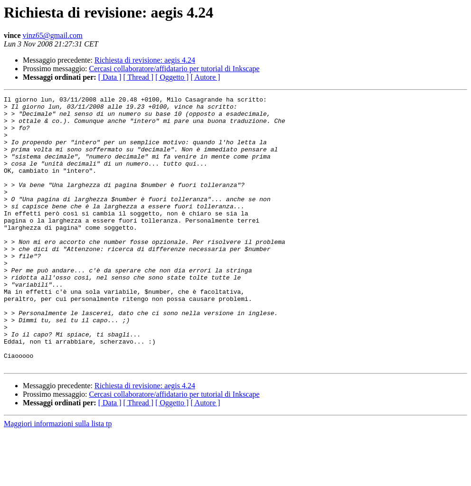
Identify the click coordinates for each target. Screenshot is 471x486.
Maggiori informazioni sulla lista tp (58, 478)
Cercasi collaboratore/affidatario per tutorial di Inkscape (174, 69)
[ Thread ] (138, 77)
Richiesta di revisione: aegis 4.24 (144, 60)
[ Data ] (110, 77)
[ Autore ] (205, 77)
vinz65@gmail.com (53, 35)
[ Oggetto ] (171, 77)
